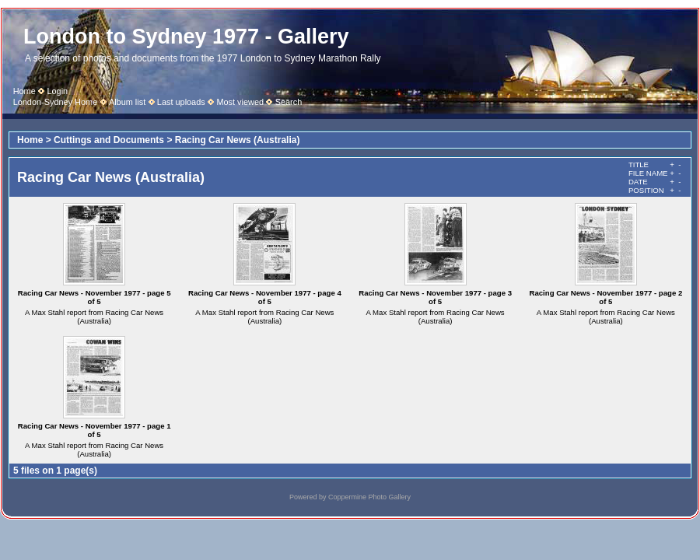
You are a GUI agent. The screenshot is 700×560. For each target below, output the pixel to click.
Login (57, 91)
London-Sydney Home (55, 102)
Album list (127, 102)
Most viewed (240, 102)
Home (24, 91)
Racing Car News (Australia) (237, 140)
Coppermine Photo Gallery (369, 497)
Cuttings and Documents (109, 140)
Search (289, 102)
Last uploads (181, 102)
